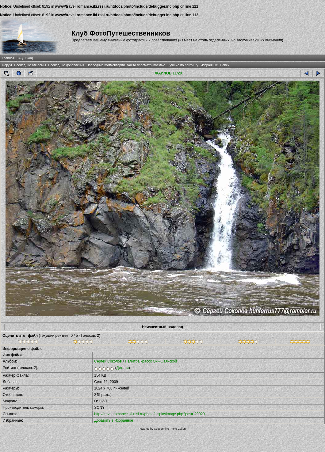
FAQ (20, 58)
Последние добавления (66, 65)
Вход (29, 58)
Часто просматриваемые (146, 65)
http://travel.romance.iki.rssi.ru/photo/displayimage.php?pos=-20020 (149, 414)
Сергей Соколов (108, 361)
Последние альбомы (30, 65)
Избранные (209, 65)
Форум (7, 65)
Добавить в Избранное (113, 420)
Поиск (224, 65)
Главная (8, 58)
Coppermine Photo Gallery (170, 428)
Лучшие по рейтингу (182, 65)
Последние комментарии (105, 65)
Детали (123, 368)
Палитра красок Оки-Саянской (151, 361)
